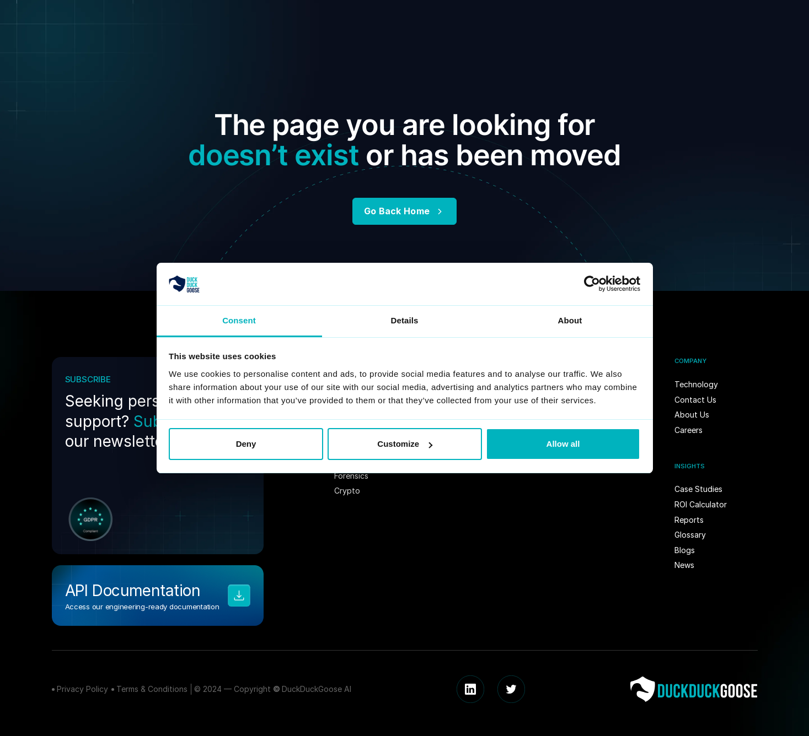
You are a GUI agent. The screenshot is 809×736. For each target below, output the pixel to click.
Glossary (690, 534)
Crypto (347, 490)
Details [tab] (405, 320)
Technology (696, 384)
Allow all (563, 443)
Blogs (684, 550)
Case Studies (698, 489)
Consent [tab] (239, 320)
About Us (691, 414)
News (684, 565)
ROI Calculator (700, 504)
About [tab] (570, 320)
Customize (404, 443)
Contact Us (695, 399)
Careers (688, 430)
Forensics (351, 475)
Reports (689, 519)
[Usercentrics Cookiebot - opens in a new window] (592, 283)
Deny (246, 443)
